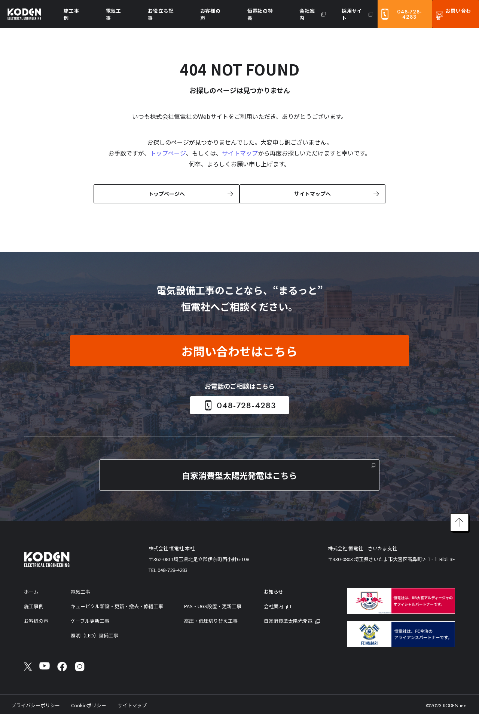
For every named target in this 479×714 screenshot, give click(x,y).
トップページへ (166, 193)
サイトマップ (240, 152)
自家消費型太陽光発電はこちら (239, 474)
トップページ (168, 152)
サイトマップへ (312, 193)
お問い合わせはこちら (239, 350)
